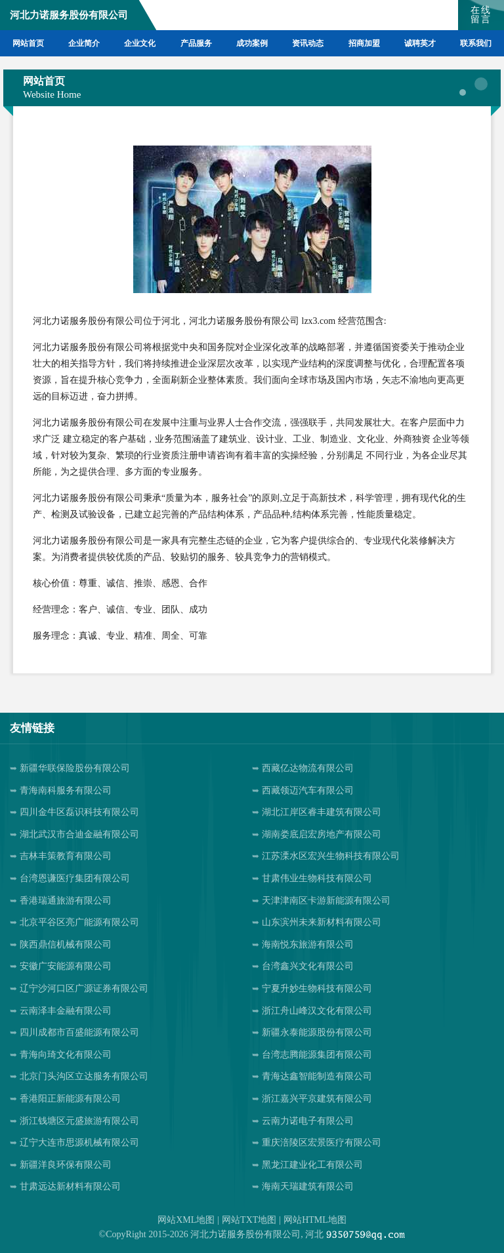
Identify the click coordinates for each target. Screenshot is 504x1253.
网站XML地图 (186, 1220)
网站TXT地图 (249, 1220)
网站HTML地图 (315, 1220)
